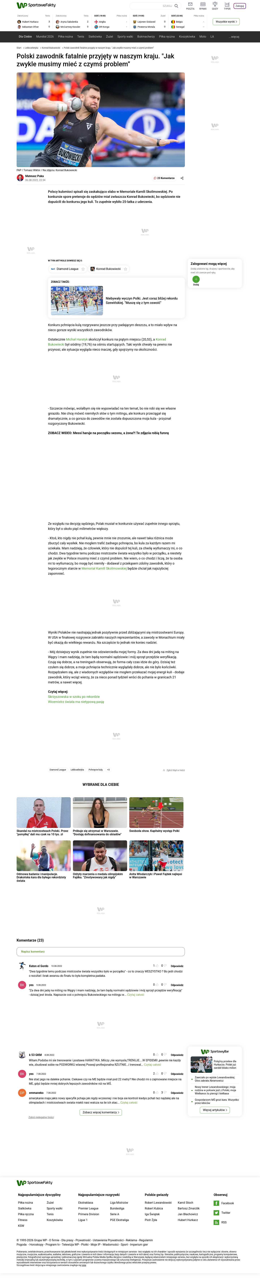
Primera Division (88, 1214)
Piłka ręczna (167, 36)
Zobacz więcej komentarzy (100, 1112)
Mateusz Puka (34, 176)
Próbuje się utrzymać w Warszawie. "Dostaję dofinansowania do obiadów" (97, 832)
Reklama (131, 1240)
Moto (203, 36)
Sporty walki (125, 36)
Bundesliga (117, 1208)
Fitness (22, 1220)
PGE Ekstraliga (119, 1220)
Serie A (114, 1214)
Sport (124, 1244)
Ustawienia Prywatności (108, 1240)
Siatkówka (95, 36)
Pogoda (22, 1244)
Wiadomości (111, 1244)
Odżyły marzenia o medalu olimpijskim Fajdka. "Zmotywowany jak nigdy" (98, 875)
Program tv (53, 1244)
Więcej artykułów (214, 1110)
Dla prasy (67, 1240)
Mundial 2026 (45, 36)
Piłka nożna (65, 36)
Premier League (88, 1208)
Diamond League (58, 769)
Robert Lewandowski (158, 1202)
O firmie (54, 1240)
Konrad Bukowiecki (51, 48)
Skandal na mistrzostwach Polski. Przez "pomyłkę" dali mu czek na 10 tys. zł (42, 832)
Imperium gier (139, 1244)
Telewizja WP (70, 1244)
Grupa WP (40, 1240)
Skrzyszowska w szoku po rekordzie (74, 697)
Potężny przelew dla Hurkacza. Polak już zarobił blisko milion (225, 1064)
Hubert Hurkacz (188, 1220)
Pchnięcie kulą (96, 769)
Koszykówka (187, 36)
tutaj (84, 1265)
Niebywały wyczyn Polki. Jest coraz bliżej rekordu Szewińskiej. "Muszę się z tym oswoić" (142, 300)
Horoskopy (36, 1244)
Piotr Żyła (151, 1220)
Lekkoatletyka (32, 48)
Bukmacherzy (146, 36)
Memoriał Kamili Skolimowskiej (104, 568)
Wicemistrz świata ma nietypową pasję (76, 702)
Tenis (80, 36)
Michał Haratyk (77, 339)
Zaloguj (240, 6)
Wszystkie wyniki (225, 21)
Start (19, 48)
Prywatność (83, 1240)
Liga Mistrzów (119, 1202)
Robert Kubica (154, 1208)
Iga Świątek (152, 1214)
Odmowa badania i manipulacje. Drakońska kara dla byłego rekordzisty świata (41, 877)
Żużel (109, 36)
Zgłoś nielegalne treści (41, 1117)
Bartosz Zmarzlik (189, 1208)
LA (212, 36)
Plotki (84, 1244)
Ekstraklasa (85, 1202)
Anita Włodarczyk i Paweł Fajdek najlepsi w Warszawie (155, 875)
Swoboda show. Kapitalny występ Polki (154, 831)
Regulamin (146, 1240)
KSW (21, 1226)
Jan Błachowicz (188, 1214)
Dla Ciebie (25, 36)
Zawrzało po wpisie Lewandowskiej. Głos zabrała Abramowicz (215, 1079)
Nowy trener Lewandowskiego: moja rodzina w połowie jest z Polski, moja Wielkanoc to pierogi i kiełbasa (215, 1090)
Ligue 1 (83, 1220)
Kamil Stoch (185, 1202)
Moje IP (95, 1244)
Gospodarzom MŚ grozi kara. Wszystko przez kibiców (217, 1101)
